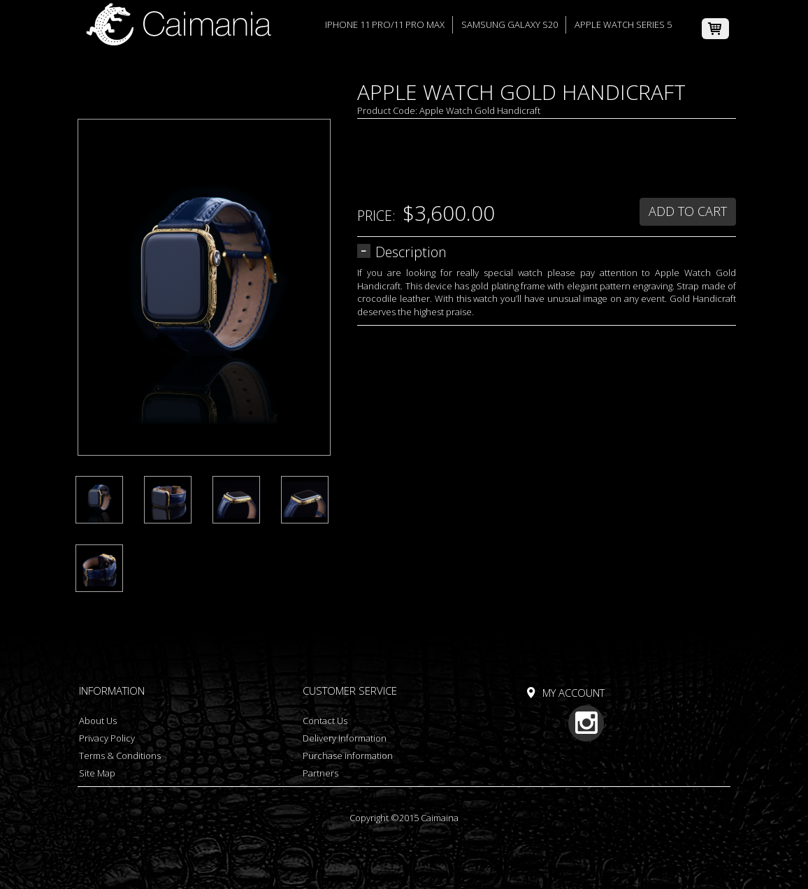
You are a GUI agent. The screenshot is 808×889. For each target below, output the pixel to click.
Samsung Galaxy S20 (509, 24)
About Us (98, 720)
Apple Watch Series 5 (623, 24)
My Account (573, 693)
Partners (320, 773)
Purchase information (348, 755)
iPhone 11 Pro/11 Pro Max (385, 24)
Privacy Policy (107, 738)
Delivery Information (345, 738)
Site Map (97, 773)
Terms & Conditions (120, 755)
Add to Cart (688, 211)
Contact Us (325, 720)
